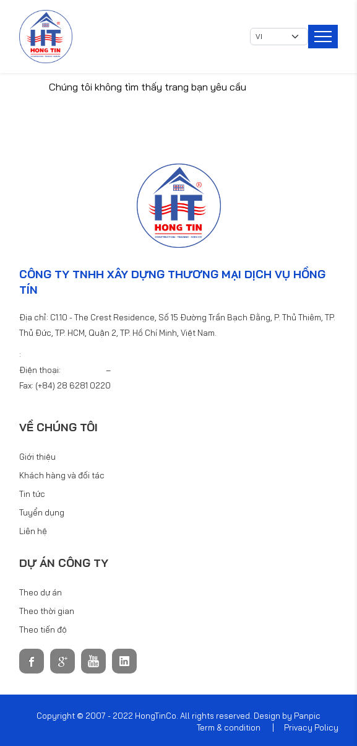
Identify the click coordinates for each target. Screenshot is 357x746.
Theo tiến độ (43, 629)
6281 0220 (84, 370)
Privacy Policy (311, 727)
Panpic (307, 716)
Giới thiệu (37, 457)
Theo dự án (40, 592)
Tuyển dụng (41, 512)
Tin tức (32, 494)
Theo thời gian (46, 611)
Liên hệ (33, 531)
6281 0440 (133, 370)
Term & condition (228, 727)
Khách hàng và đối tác (62, 475)
